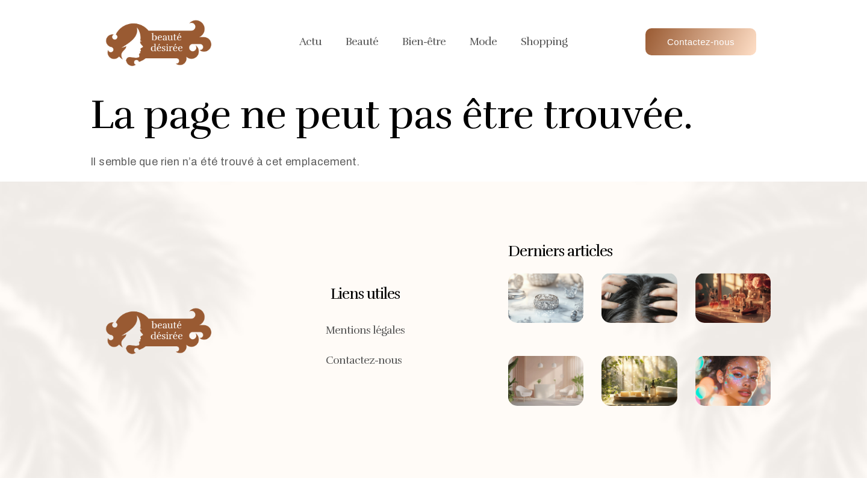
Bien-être (424, 41)
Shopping (544, 41)
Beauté (362, 41)
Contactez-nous (364, 360)
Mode (483, 41)
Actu (310, 41)
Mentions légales (365, 330)
